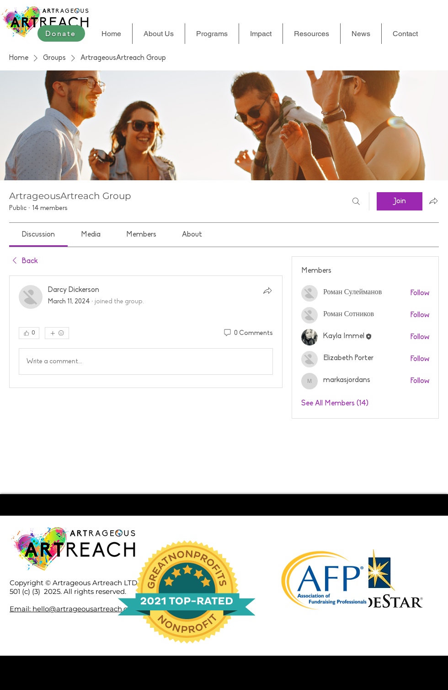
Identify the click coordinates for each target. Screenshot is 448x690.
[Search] (356, 201)
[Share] (267, 290)
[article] (146, 331)
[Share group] (433, 200)
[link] (38, 234)
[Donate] (61, 33)
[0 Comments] (248, 333)
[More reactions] (57, 333)
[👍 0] (29, 333)
